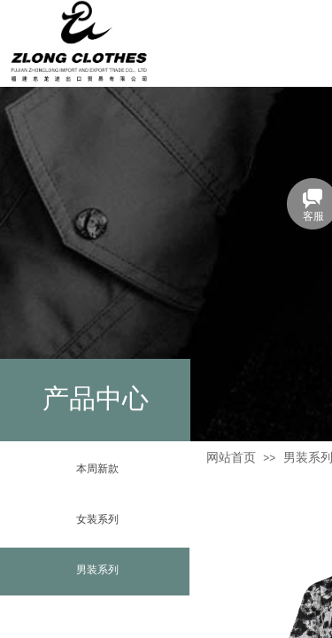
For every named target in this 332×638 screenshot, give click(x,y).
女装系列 (97, 519)
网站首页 (231, 457)
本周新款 (97, 469)
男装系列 (97, 570)
